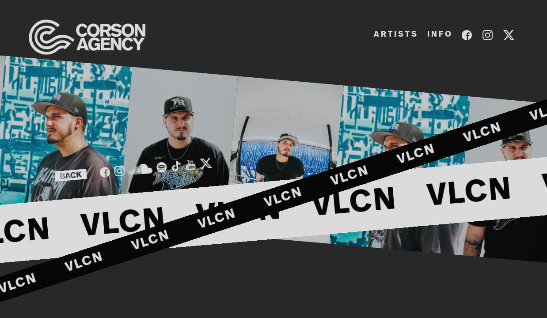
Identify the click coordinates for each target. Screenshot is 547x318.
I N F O (439, 34)
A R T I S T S (395, 34)
